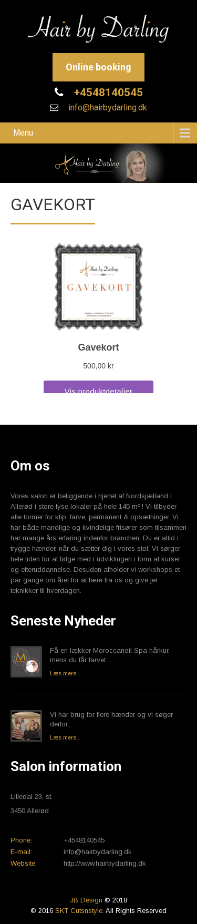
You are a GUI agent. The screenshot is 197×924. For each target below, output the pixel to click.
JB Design (86, 900)
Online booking (98, 67)
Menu (23, 132)
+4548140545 (107, 92)
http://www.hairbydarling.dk (105, 863)
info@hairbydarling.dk (106, 107)
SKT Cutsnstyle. (80, 911)
